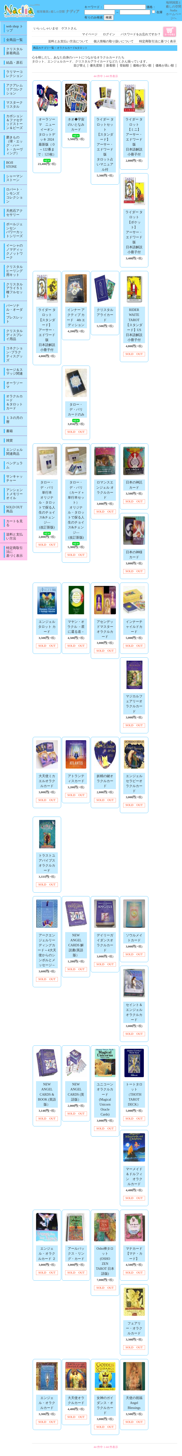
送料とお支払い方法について (68, 41)
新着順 (110, 65)
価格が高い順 (164, 65)
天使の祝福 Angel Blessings (136, 1403)
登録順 (124, 65)
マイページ (89, 34)
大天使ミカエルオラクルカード (47, 781)
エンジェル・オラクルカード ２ (47, 1253)
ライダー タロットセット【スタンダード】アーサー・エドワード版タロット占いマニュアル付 (105, 144)
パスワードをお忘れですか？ (141, 34)
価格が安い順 (142, 65)
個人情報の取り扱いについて (114, 41)
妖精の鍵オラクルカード (105, 781)
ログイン (109, 34)
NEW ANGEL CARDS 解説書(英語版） (75, 945)
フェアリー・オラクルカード (134, 1328)
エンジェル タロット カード (47, 626)
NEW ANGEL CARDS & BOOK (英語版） (47, 1094)
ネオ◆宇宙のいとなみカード (76, 124)
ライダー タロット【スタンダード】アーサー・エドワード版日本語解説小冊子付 (47, 330)
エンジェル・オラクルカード (47, 1403)
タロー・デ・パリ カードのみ (77, 409)
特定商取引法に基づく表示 (157, 41)
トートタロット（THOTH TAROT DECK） (134, 1094)
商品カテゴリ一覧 (43, 47)
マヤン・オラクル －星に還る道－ (76, 626)
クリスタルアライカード (105, 315)
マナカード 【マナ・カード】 (136, 1253)
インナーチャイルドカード (134, 626)
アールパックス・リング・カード (76, 1253)
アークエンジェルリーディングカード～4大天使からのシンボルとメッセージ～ (47, 950)
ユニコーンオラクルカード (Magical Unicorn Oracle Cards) (105, 1099)
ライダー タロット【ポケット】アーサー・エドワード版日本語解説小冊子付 (134, 232)
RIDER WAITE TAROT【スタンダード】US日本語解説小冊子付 (134, 325)
